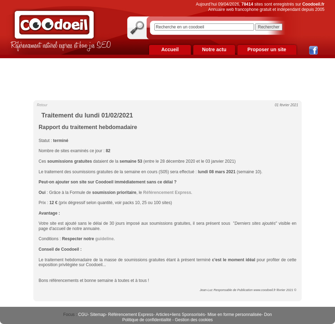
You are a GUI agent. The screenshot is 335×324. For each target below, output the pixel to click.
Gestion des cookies (194, 319)
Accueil (170, 49)
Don (268, 314)
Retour (42, 105)
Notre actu (214, 49)
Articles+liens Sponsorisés (180, 314)
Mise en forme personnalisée (234, 314)
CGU (83, 314)
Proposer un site (266, 49)
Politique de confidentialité (146, 319)
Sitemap (98, 314)
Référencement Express (130, 314)
